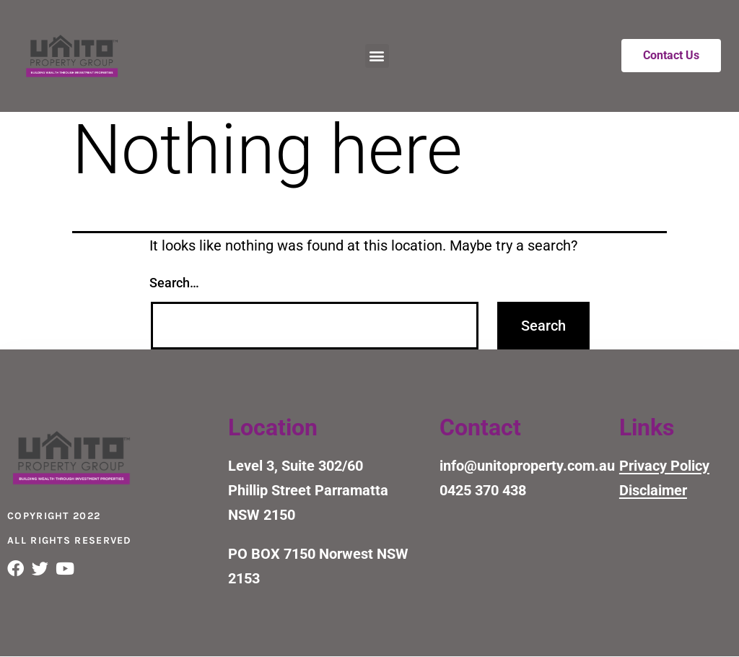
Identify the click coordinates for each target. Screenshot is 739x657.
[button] (377, 56)
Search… (174, 282)
